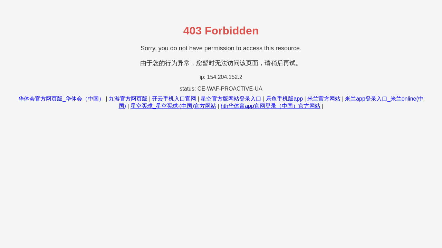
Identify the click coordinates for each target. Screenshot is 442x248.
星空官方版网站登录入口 (231, 99)
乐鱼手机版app (284, 99)
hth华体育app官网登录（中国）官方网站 (270, 106)
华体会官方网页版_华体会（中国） (61, 99)
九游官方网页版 (128, 99)
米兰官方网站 (323, 99)
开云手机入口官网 (174, 99)
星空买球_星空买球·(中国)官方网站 (173, 106)
